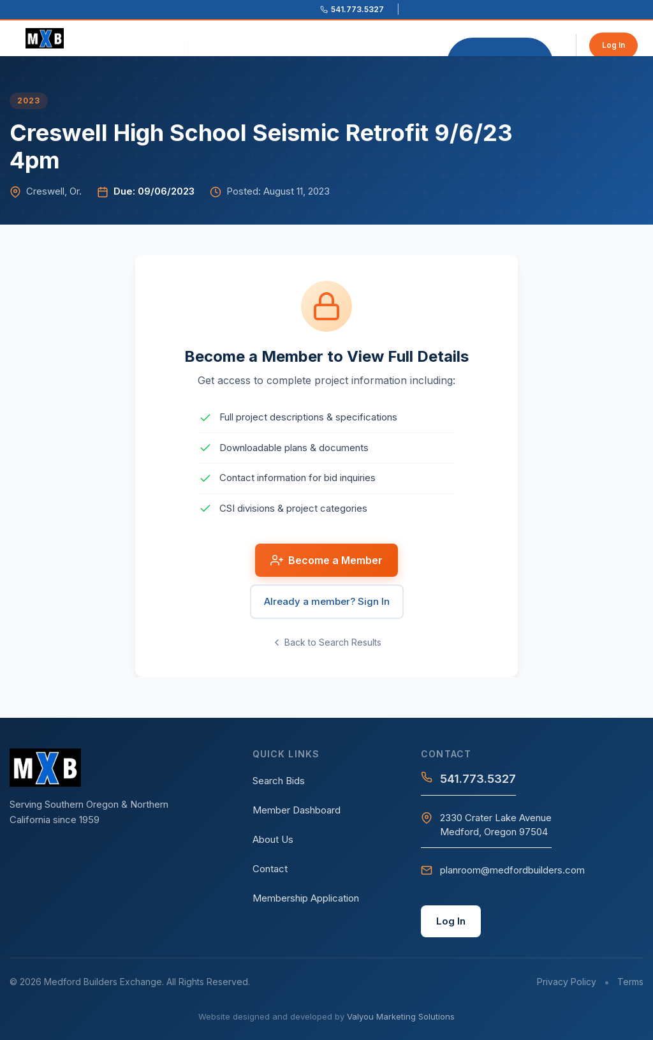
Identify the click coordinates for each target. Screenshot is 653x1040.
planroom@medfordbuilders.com (503, 870)
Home (101, 47)
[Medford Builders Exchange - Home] (49, 38)
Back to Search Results (326, 642)
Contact (270, 869)
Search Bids (279, 781)
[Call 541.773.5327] (352, 9)
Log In (613, 45)
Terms (630, 981)
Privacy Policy (566, 981)
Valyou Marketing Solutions (401, 1016)
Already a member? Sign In (327, 601)
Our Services (226, 47)
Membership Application (306, 898)
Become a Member (500, 47)
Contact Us (303, 47)
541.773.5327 (468, 778)
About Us (155, 47)
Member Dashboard (297, 810)
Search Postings (390, 47)
